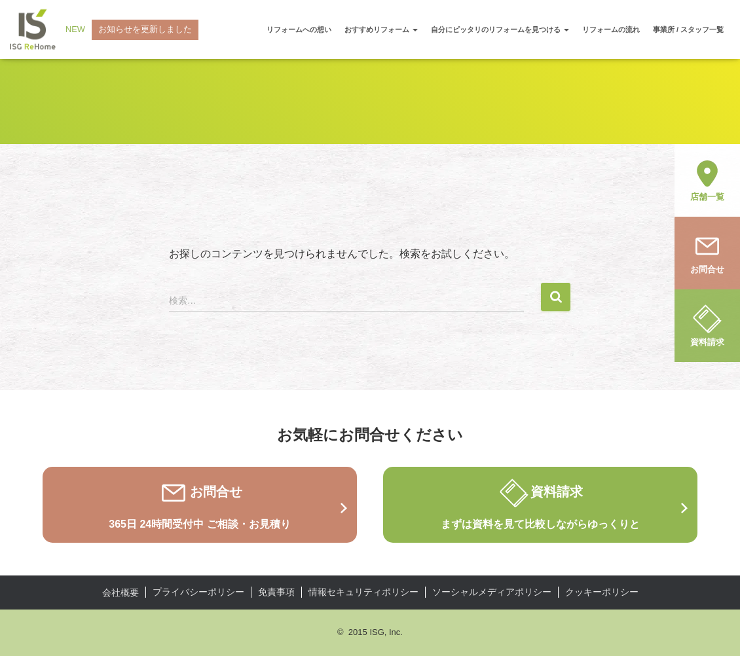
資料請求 (707, 324)
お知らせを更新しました (145, 29)
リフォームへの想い (299, 29)
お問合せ (707, 252)
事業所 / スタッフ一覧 (688, 29)
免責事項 (276, 592)
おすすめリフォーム (381, 29)
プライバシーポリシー (198, 592)
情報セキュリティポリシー (363, 592)
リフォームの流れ (611, 29)
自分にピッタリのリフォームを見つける (500, 29)
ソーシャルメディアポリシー (491, 592)
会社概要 (120, 592)
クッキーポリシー (601, 592)
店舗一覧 (707, 179)
